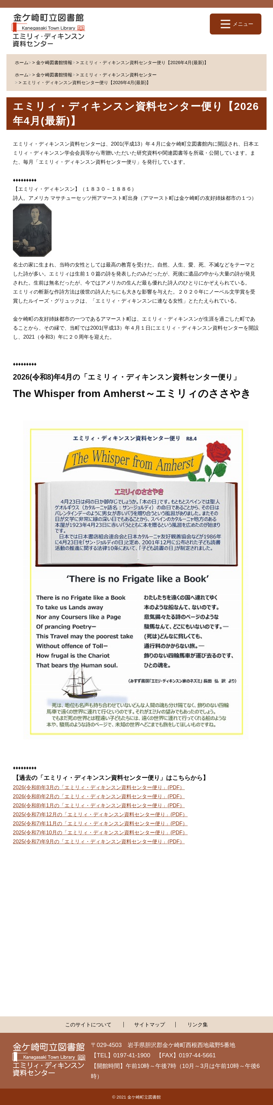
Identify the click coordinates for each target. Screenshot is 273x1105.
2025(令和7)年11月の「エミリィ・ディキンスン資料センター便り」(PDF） (100, 823)
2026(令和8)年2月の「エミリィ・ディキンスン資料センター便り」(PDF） (99, 796)
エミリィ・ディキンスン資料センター (118, 74)
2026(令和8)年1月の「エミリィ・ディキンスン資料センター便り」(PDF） (99, 805)
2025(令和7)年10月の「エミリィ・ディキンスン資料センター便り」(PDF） (100, 832)
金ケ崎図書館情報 (54, 62)
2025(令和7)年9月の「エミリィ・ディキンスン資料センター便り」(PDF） (99, 841)
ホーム (21, 62)
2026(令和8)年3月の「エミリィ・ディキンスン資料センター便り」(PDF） (99, 787)
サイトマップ (149, 1024)
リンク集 (197, 1024)
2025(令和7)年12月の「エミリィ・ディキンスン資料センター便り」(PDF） (100, 814)
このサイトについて (88, 1024)
